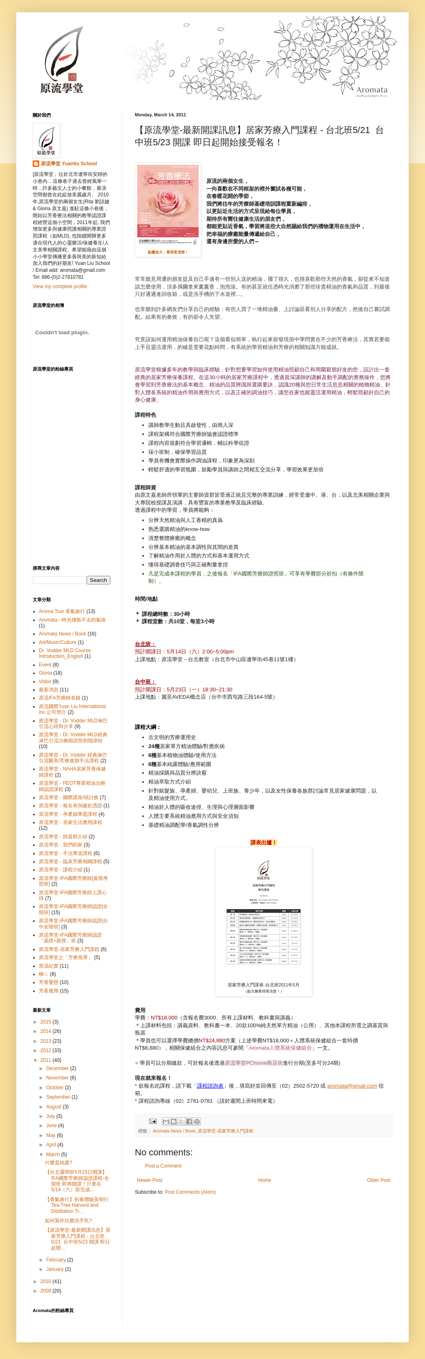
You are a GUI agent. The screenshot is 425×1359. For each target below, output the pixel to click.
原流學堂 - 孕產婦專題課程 (68, 814)
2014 (46, 1031)
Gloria (45, 673)
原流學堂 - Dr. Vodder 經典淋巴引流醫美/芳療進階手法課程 (73, 758)
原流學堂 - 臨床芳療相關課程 (70, 861)
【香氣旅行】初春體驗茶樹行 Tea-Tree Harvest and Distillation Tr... (77, 1205)
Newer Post (149, 1180)
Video (45, 681)
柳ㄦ (44, 974)
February (56, 1260)
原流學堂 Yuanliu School (69, 164)
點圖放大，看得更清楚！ (168, 252)
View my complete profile (60, 286)
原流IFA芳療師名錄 (60, 698)
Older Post (378, 1180)
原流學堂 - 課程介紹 (61, 870)
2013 (46, 1041)
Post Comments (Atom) (190, 1192)
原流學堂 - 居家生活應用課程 (70, 822)
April (51, 1145)
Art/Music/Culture (57, 642)
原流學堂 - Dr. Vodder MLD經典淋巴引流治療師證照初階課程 (73, 737)
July (51, 1116)
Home (264, 1180)
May (51, 1135)
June (52, 1125)
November (58, 1078)
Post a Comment (163, 1166)
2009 (46, 1291)
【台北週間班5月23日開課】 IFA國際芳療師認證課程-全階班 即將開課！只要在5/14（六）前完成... (77, 1180)
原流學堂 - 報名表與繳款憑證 (70, 805)
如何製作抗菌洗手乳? (68, 1221)
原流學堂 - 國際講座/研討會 (68, 797)
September (59, 1097)
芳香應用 (48, 991)
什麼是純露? (58, 1163)
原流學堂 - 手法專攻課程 (65, 853)
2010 (46, 1281)
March (53, 1154)
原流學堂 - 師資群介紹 (63, 836)
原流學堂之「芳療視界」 (66, 957)
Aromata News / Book (174, 1130)
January (55, 1269)
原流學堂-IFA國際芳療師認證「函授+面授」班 (70, 938)
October (55, 1087)
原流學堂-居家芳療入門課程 (225, 1130)
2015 (46, 1022)
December (58, 1068)
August (54, 1107)
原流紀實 (48, 966)
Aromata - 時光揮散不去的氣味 (72, 620)
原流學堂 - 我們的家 (61, 845)
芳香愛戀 (48, 982)
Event (45, 665)
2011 (46, 1060)
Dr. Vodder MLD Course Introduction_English (65, 653)
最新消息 (48, 690)
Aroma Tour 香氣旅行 (62, 611)
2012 (46, 1050)
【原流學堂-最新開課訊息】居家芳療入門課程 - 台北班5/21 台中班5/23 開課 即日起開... (77, 1238)
